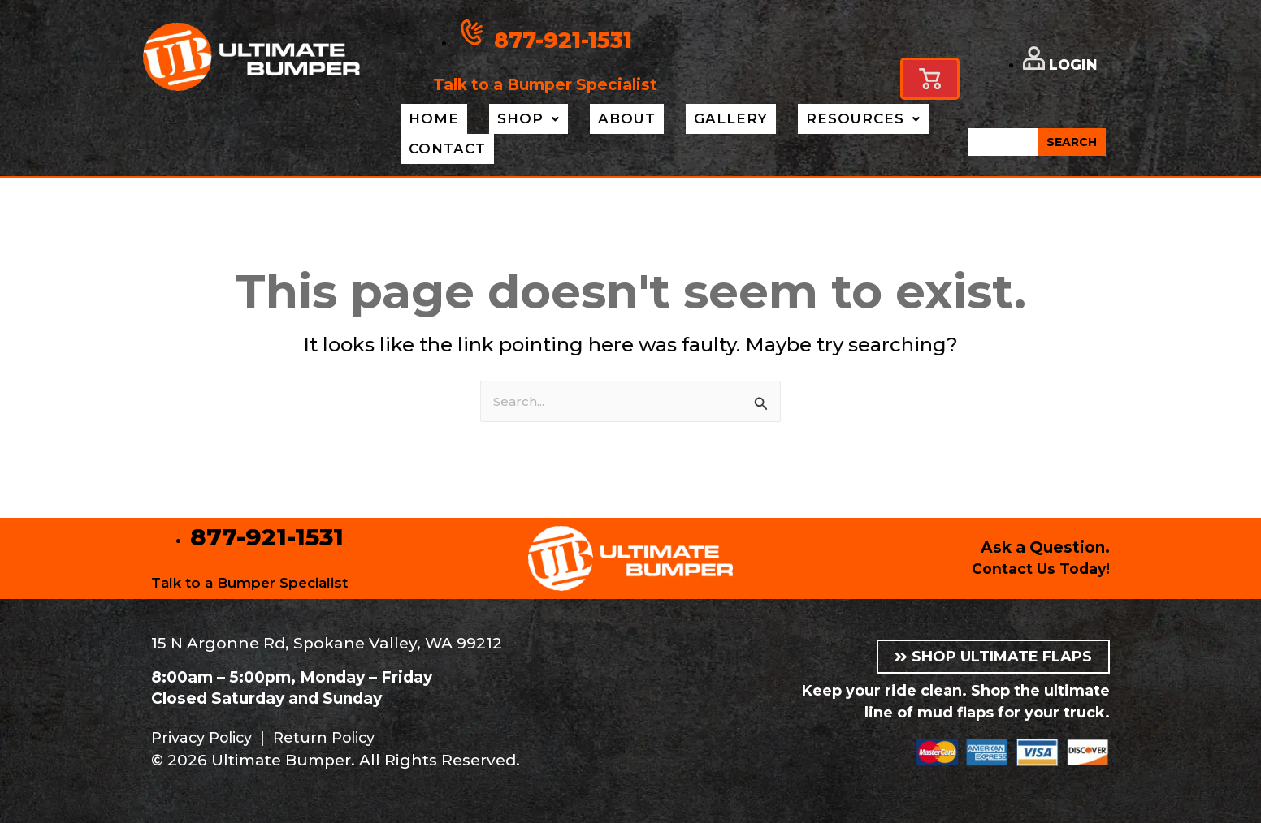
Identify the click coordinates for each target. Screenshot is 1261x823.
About (591, 119)
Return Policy (338, 737)
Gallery (682, 119)
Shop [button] (506, 119)
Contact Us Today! (1035, 567)
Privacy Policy (206, 737)
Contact (441, 150)
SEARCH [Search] (1071, 143)
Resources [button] (802, 119)
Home (427, 119)
